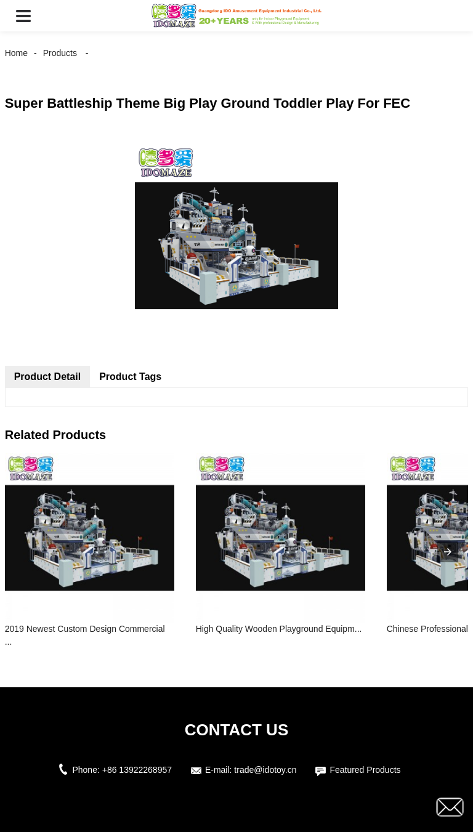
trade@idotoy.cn (265, 770)
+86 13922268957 (137, 770)
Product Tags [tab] (130, 376)
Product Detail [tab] (47, 376)
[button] (23, 15)
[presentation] (447, 551)
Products (60, 53)
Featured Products (364, 770)
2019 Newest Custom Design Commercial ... (85, 635)
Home (16, 53)
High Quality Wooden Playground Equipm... (279, 629)
